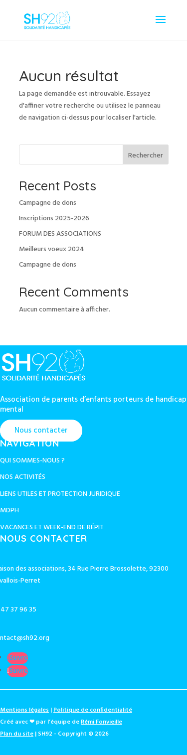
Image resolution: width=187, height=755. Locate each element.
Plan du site (16, 734)
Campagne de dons (47, 203)
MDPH (9, 510)
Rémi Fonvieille (101, 722)
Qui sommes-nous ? (32, 460)
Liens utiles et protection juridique (60, 494)
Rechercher (145, 155)
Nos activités (22, 477)
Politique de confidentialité (92, 710)
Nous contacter (41, 431)
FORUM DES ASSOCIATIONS (60, 234)
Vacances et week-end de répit (52, 527)
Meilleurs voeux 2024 (51, 249)
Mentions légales (24, 710)
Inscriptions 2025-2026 (54, 218)
